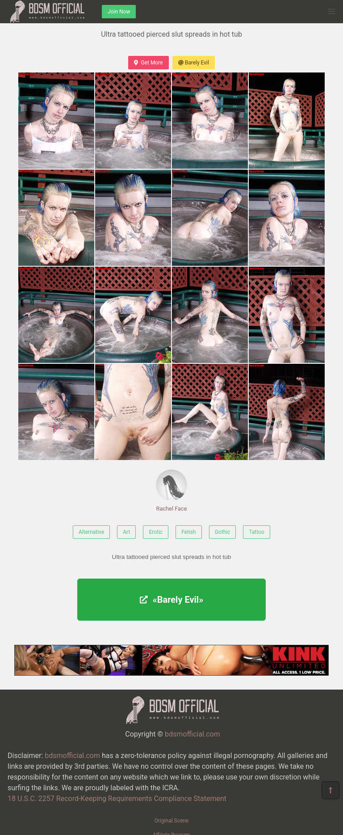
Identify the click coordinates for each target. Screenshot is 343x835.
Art (126, 532)
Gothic (222, 532)
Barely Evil (193, 63)
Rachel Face (171, 490)
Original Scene (172, 821)
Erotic (156, 532)
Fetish (188, 532)
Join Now (119, 12)
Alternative (91, 532)
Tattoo (256, 532)
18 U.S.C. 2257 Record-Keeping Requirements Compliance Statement (117, 798)
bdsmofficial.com (192, 734)
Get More (148, 63)
